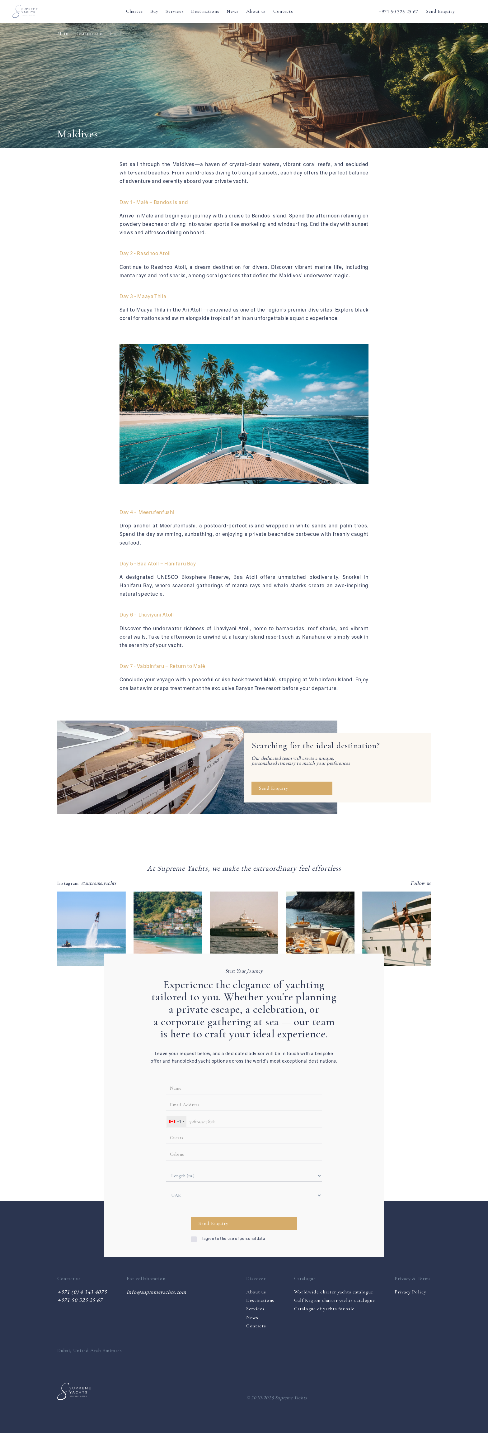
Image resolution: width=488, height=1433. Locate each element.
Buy (154, 11)
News (233, 11)
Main (62, 33)
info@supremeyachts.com (156, 1292)
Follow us (421, 883)
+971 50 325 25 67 (398, 11)
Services (175, 11)
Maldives (120, 33)
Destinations (205, 11)
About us (256, 11)
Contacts (283, 11)
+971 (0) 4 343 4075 (82, 1292)
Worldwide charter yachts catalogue (333, 1292)
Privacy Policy (410, 1292)
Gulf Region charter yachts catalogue (334, 1300)
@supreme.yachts (98, 883)
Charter (134, 11)
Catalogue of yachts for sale (324, 1309)
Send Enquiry (446, 11)
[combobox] (176, 1121)
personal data (252, 1238)
